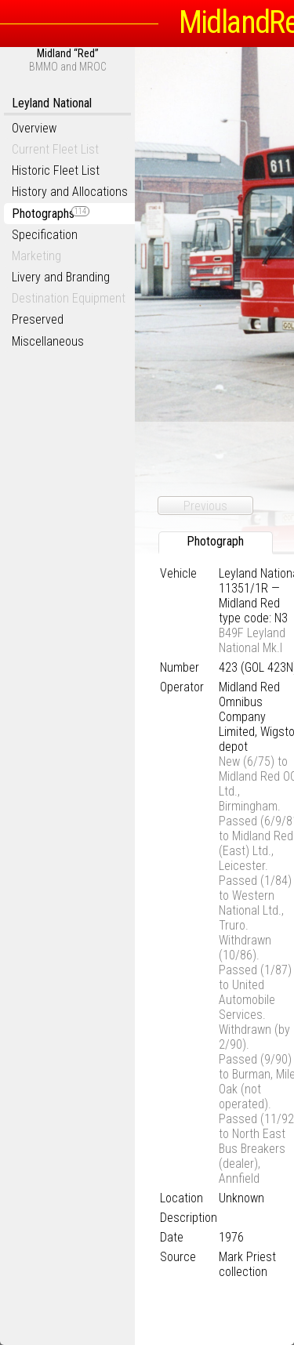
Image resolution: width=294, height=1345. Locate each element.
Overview (34, 128)
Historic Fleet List (56, 170)
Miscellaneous (48, 341)
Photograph (215, 541)
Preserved (38, 319)
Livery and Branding (61, 277)
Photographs (50, 213)
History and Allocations (70, 191)
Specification (45, 234)
